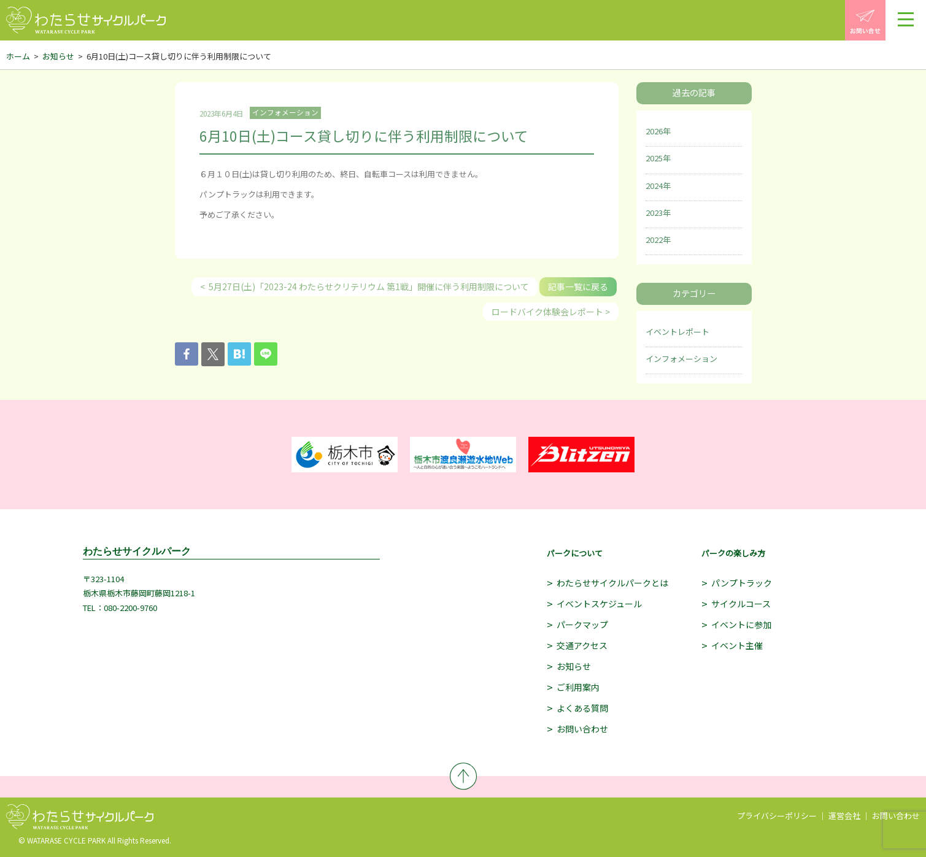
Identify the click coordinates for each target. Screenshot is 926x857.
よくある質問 (582, 708)
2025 (654, 158)
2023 (654, 212)
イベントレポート (677, 331)
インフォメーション (681, 358)
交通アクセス (582, 645)
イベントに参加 (741, 624)
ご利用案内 (578, 687)
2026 (654, 131)
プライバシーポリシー (777, 815)
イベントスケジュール (599, 604)
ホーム (18, 56)
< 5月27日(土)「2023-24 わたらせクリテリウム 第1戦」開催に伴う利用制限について (364, 286)
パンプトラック (741, 583)
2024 (654, 185)
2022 (654, 239)
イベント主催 (737, 645)
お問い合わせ (582, 729)
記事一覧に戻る (578, 286)
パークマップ (582, 624)
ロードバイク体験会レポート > (551, 312)
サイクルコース (741, 604)
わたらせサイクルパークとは (612, 583)
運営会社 (844, 815)
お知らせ (58, 56)
